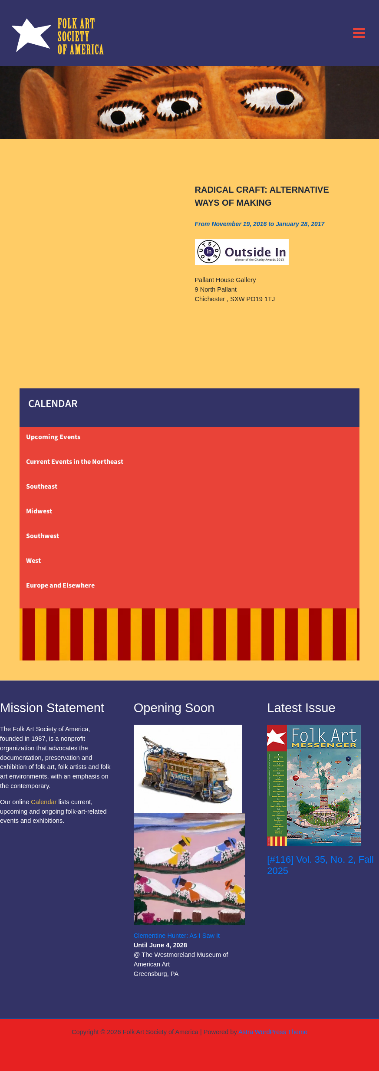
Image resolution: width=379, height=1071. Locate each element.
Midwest (39, 511)
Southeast (41, 486)
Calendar (43, 801)
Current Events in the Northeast (74, 462)
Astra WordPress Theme (272, 1031)
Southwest (42, 536)
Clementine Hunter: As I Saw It (177, 935)
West (33, 560)
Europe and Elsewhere (60, 585)
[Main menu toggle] (359, 32)
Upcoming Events (53, 437)
